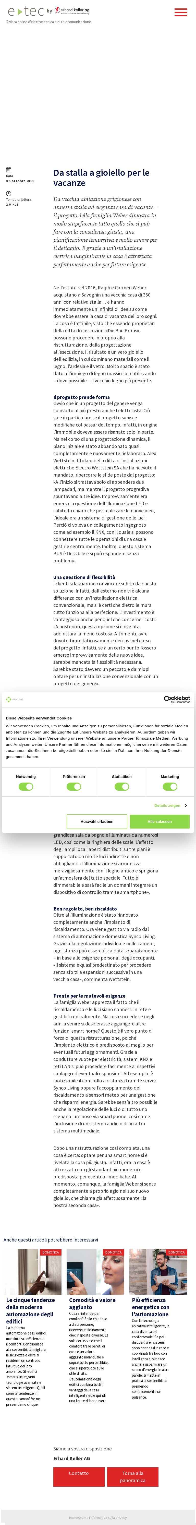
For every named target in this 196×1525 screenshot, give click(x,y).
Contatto (79, 1473)
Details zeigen (167, 805)
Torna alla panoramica (132, 1476)
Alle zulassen (160, 821)
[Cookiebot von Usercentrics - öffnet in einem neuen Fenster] (167, 699)
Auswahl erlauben (97, 821)
